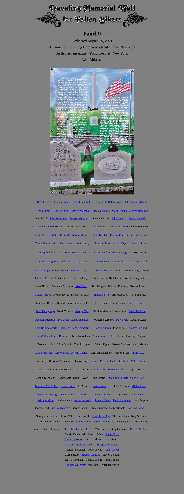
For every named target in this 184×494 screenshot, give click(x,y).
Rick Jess (64, 327)
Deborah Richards (45, 319)
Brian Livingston (121, 252)
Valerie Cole (137, 377)
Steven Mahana (80, 210)
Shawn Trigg (42, 270)
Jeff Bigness (123, 243)
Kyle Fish (67, 429)
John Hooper (112, 449)
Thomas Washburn (75, 464)
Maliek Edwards (60, 234)
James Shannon (79, 319)
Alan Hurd (81, 286)
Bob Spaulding (135, 407)
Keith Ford (100, 201)
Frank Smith (43, 210)
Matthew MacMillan (46, 386)
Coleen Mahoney (104, 421)
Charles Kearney (60, 407)
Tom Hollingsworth (46, 327)
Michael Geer (61, 201)
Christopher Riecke (136, 201)
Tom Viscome (43, 369)
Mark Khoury (119, 210)
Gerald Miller (79, 234)
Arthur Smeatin (80, 327)
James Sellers (138, 394)
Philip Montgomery (121, 234)
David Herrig (44, 201)
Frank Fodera (100, 361)
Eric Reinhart (83, 421)
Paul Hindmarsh (122, 400)
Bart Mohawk (116, 369)
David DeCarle (137, 311)
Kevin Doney (98, 369)
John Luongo (119, 218)
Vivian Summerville (46, 243)
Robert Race (101, 226)
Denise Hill (81, 429)
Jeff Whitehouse (119, 226)
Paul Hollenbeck (119, 361)
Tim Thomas (67, 243)
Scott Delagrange (45, 311)
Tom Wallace (61, 352)
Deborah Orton (60, 210)
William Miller (46, 400)
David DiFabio (140, 243)
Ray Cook (122, 319)
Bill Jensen (140, 234)
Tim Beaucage (101, 261)
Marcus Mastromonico (79, 444)
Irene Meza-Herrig (46, 394)
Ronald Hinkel (103, 270)
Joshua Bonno (102, 210)
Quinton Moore (44, 278)
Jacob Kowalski (138, 218)
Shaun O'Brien (102, 294)
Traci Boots (63, 252)
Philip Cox (138, 352)
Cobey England (138, 327)
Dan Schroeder (43, 352)
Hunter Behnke (80, 252)
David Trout (112, 434)
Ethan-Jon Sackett (117, 377)
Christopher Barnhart (106, 444)
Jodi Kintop (82, 243)
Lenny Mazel (139, 261)
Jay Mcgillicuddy (45, 252)
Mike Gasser (138, 361)
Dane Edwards (102, 327)
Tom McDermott (73, 439)
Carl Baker (39, 226)
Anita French (100, 335)
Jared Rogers (55, 226)
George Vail (81, 311)
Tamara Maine (103, 400)
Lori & (40, 335)
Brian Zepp (50, 335)
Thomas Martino (91, 454)
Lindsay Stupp (43, 294)
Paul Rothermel (120, 261)
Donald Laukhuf (81, 201)
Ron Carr (64, 335)
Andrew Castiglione (47, 261)
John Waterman (58, 218)
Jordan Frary (68, 386)
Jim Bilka (84, 394)
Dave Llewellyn (101, 416)
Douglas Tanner (102, 394)
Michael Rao (139, 386)
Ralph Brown (115, 201)
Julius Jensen (41, 234)
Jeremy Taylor (79, 352)
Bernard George (78, 218)
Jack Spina (66, 261)
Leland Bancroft (68, 394)
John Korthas (100, 234)
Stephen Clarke (79, 270)
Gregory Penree (136, 302)
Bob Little (63, 319)
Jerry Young (81, 261)
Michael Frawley (104, 243)
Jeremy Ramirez (138, 210)
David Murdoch (139, 429)
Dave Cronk (99, 386)
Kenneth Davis (82, 400)
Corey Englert (102, 252)
